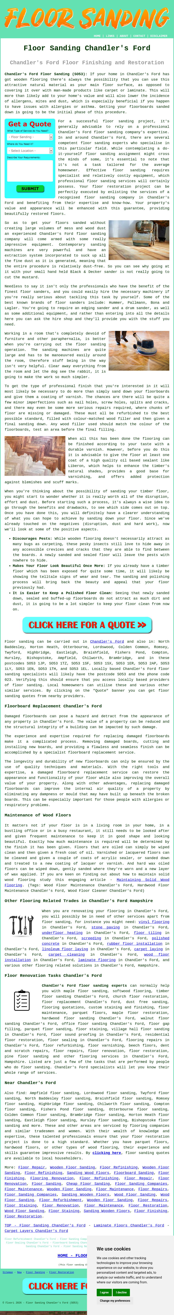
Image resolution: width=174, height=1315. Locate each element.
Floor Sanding (46, 1184)
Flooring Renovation (52, 1178)
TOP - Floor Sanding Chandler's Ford (45, 1226)
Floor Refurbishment (60, 1200)
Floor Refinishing (119, 1167)
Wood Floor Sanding (135, 1195)
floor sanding (101, 181)
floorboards (157, 736)
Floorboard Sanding (134, 1173)
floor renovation (106, 1051)
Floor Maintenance (23, 1189)
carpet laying (148, 949)
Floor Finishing (150, 1211)
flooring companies (149, 1126)
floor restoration (148, 1051)
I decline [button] (121, 1292)
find (20, 1093)
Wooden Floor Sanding (72, 1167)
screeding (91, 938)
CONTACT (139, 36)
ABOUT (124, 36)
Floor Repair (31, 1167)
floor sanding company (109, 197)
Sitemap (8, 1272)
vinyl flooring (154, 922)
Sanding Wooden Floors (85, 1195)
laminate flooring (97, 960)
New (19, 1272)
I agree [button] (104, 1292)
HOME (97, 36)
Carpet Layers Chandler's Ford (36, 1231)
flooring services (99, 1056)
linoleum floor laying (65, 949)
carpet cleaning (67, 955)
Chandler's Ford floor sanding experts (84, 986)
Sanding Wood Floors (88, 1173)
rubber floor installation (134, 944)
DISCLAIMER (158, 36)
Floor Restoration (148, 1206)
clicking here (106, 1153)
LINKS (110, 36)
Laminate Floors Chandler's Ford (129, 1226)
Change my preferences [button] (115, 1300)
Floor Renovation (60, 1206)
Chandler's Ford (107, 642)
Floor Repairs (152, 1189)
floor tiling (147, 933)
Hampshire (14, 1062)
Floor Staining (21, 1206)
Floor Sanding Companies (141, 1184)
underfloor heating (62, 933)
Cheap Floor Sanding (88, 1184)
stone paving (105, 927)
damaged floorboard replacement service (82, 772)
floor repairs (68, 1051)
